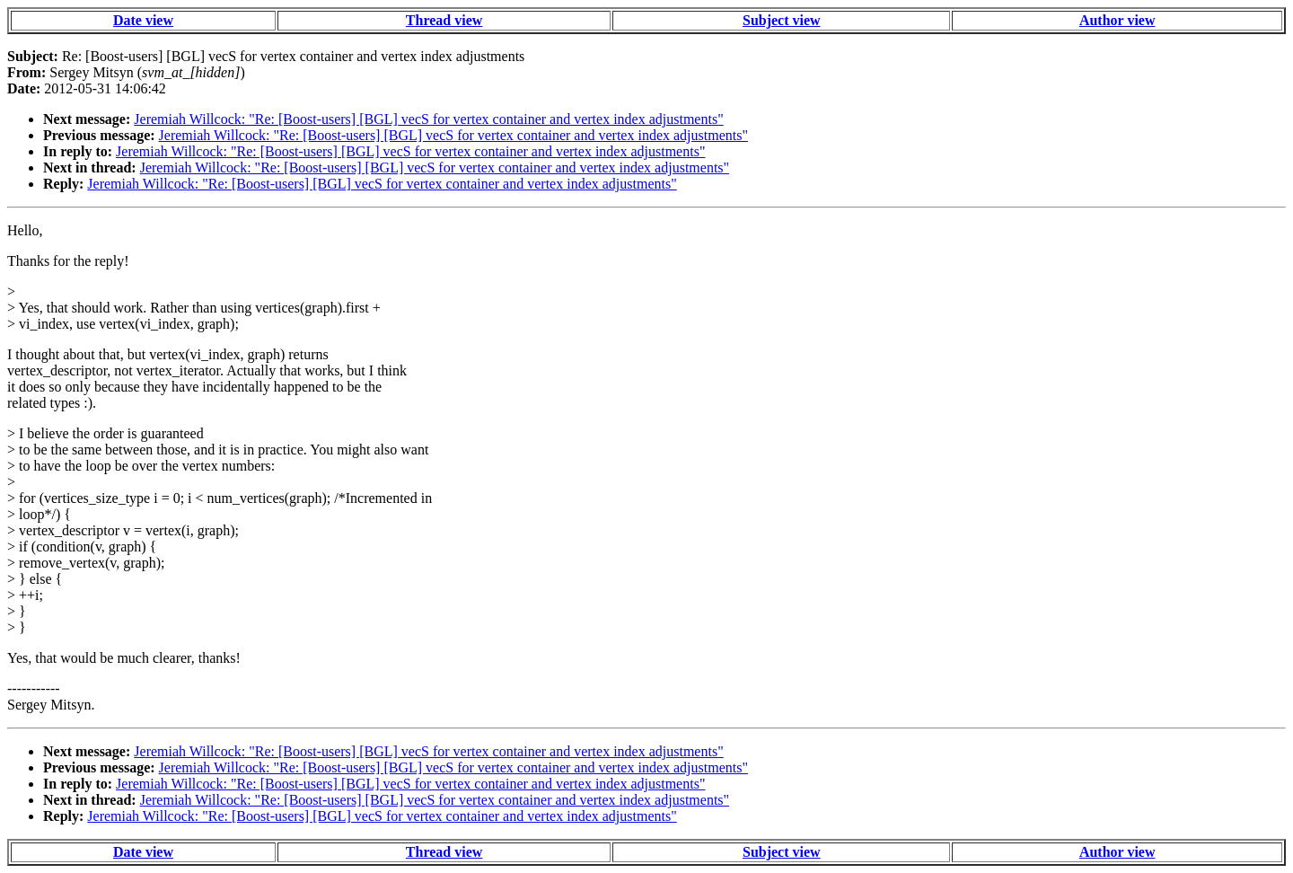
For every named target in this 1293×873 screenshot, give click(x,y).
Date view (143, 20)
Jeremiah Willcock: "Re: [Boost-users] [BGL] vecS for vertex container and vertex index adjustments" (428, 119)
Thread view (444, 20)
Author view (1117, 20)
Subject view (782, 20)
